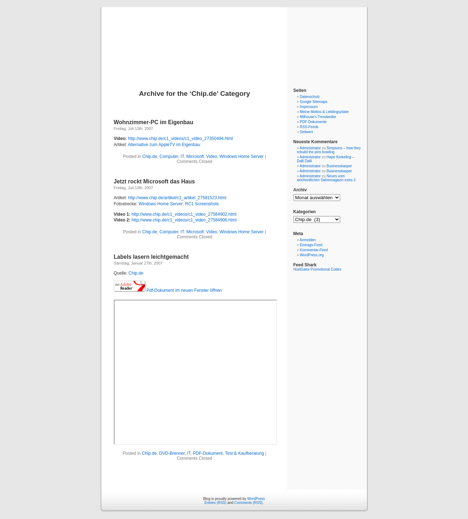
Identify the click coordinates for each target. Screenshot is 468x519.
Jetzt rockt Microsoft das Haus (154, 181)
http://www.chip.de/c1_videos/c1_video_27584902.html (183, 214)
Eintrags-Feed (311, 245)
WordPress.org (312, 255)
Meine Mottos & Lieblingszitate (324, 112)
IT (182, 156)
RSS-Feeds (309, 127)
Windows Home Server (241, 156)
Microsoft (195, 156)
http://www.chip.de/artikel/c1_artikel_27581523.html (177, 197)
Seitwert (306, 132)
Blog (234, 40)
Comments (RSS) (249, 503)
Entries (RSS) (215, 503)
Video (211, 156)
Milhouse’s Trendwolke (318, 117)
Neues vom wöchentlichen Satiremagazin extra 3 (326, 178)
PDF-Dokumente (313, 122)
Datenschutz (310, 97)
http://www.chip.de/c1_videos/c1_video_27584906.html (183, 220)
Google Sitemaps (314, 102)
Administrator (310, 148)
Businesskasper (339, 166)
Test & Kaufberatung (244, 453)
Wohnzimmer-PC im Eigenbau (154, 122)
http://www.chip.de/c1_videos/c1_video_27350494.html (180, 138)
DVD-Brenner (172, 453)
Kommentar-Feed (314, 250)
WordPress (256, 499)
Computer (168, 156)
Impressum (309, 107)
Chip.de (149, 156)
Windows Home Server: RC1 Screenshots (179, 203)
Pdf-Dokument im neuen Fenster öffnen (184, 290)
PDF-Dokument (208, 453)
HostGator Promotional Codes (317, 269)
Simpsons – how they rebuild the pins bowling (329, 150)
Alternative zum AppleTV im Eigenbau (164, 144)
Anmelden (308, 240)
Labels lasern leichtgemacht (151, 257)
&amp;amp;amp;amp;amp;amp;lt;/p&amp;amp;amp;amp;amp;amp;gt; (195, 372)
